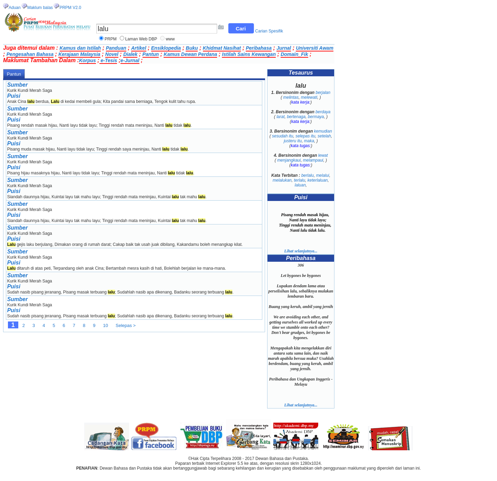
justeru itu (293, 140)
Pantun (151, 54)
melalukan (282, 180)
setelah (324, 136)
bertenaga (296, 116)
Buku (192, 48)
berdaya (322, 111)
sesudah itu (282, 136)
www (170, 39)
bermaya (316, 116)
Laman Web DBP (141, 39)
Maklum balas (40, 7)
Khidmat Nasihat (222, 48)
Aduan (15, 7)
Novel (111, 54)
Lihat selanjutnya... (300, 251)
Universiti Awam (314, 48)
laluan (300, 185)
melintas (291, 97)
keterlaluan (318, 180)
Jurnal (283, 48)
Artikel (138, 48)
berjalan (323, 92)
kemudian (323, 131)
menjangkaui (289, 160)
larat (280, 116)
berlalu (307, 175)
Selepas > (126, 325)
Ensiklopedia (166, 48)
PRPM (111, 39)
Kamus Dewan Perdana (190, 54)
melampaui (313, 160)
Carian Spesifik (269, 31)
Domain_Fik (294, 54)
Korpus (87, 60)
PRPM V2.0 (70, 7)
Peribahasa (259, 48)
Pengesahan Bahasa (30, 54)
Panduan (116, 48)
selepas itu (305, 136)
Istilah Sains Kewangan (249, 54)
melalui (322, 175)
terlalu (299, 180)
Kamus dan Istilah (80, 48)
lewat (323, 155)
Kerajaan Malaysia (79, 54)
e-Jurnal (129, 60)
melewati (309, 97)
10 (105, 325)
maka (309, 140)
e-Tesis (108, 60)
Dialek (130, 54)
